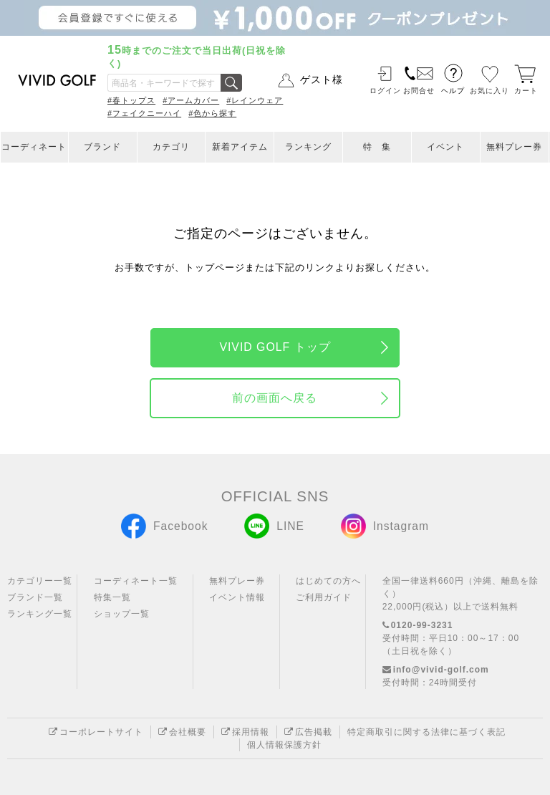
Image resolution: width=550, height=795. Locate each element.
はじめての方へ (328, 581)
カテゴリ (171, 147)
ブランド (102, 147)
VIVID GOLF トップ (274, 347)
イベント (445, 147)
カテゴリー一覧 (39, 581)
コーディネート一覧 (136, 581)
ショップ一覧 (122, 614)
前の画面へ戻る (274, 398)
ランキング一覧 (39, 614)
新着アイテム (240, 147)
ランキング (308, 147)
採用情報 (245, 732)
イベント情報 (237, 597)
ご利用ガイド (324, 597)
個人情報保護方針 (284, 745)
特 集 (377, 147)
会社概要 (182, 732)
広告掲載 (308, 732)
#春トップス (131, 100)
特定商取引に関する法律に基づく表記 (426, 732)
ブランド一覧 (35, 597)
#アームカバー (191, 100)
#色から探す (212, 113)
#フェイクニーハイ (144, 113)
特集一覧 (112, 597)
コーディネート (34, 147)
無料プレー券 (514, 147)
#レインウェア (254, 100)
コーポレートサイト (96, 732)
